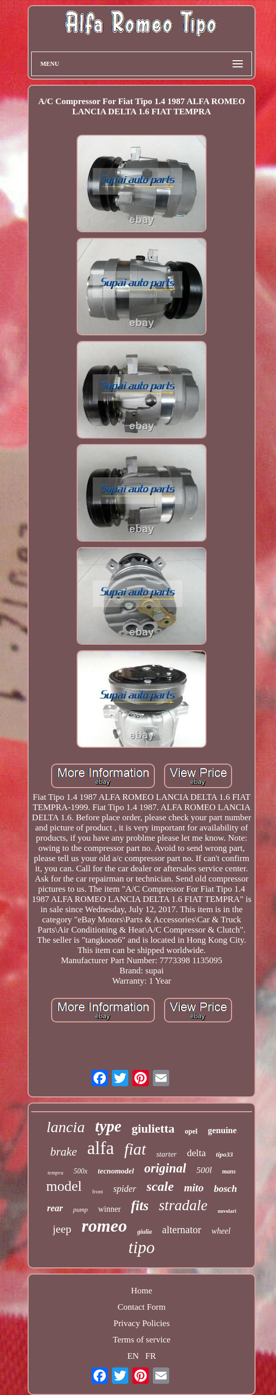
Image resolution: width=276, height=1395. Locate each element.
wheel (221, 1231)
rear (55, 1208)
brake (63, 1151)
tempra (55, 1172)
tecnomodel (116, 1171)
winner (109, 1209)
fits (140, 1205)
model (64, 1186)
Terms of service (141, 1339)
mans (229, 1171)
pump (80, 1209)
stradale (183, 1205)
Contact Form (142, 1307)
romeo (104, 1225)
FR (150, 1356)
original (165, 1168)
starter (166, 1154)
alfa (100, 1148)
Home (141, 1290)
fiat (135, 1149)
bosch (225, 1188)
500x (80, 1171)
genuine (222, 1130)
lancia (66, 1126)
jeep (62, 1228)
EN (133, 1356)
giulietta (153, 1128)
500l (204, 1170)
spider (124, 1189)
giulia (144, 1231)
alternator (181, 1229)
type (108, 1126)
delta (196, 1152)
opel (191, 1131)
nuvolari (227, 1211)
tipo (141, 1247)
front (97, 1191)
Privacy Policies (141, 1323)
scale (160, 1186)
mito (194, 1188)
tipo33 (224, 1154)
